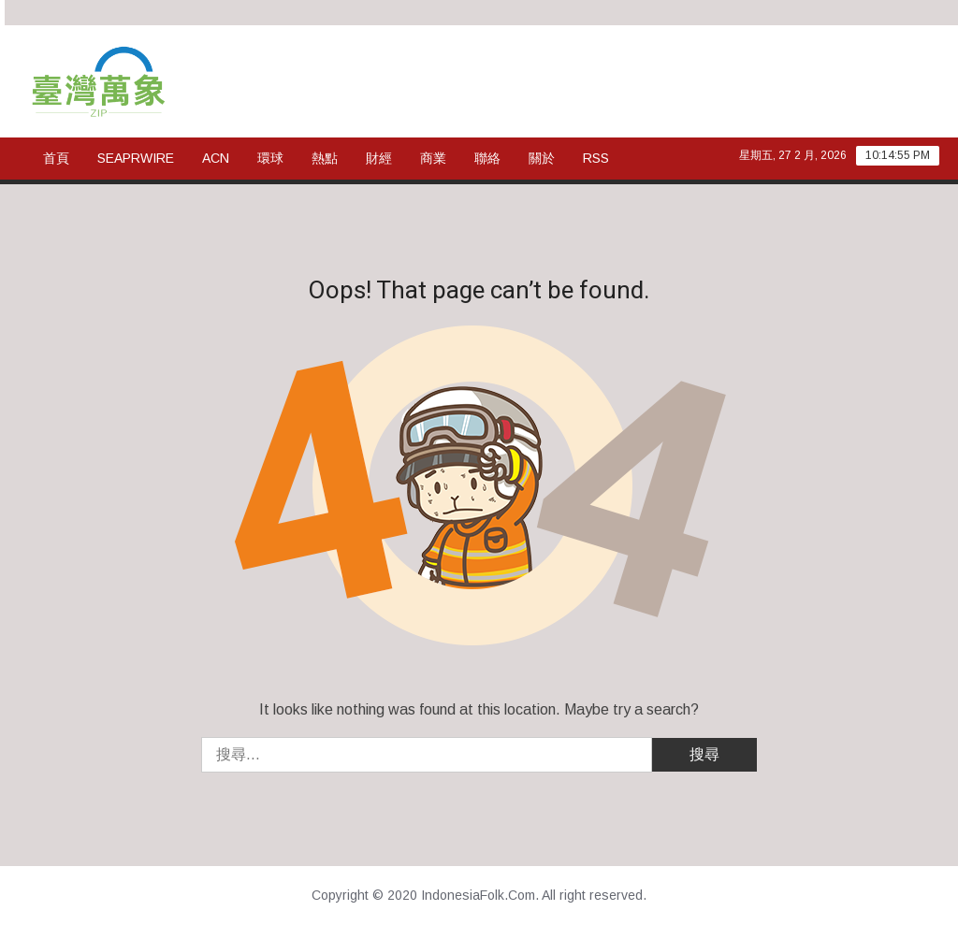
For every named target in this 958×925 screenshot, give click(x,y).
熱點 (325, 158)
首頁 (56, 158)
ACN (215, 158)
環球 (270, 158)
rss (596, 158)
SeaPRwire (135, 158)
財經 (379, 158)
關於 (542, 158)
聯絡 (487, 158)
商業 (433, 158)
